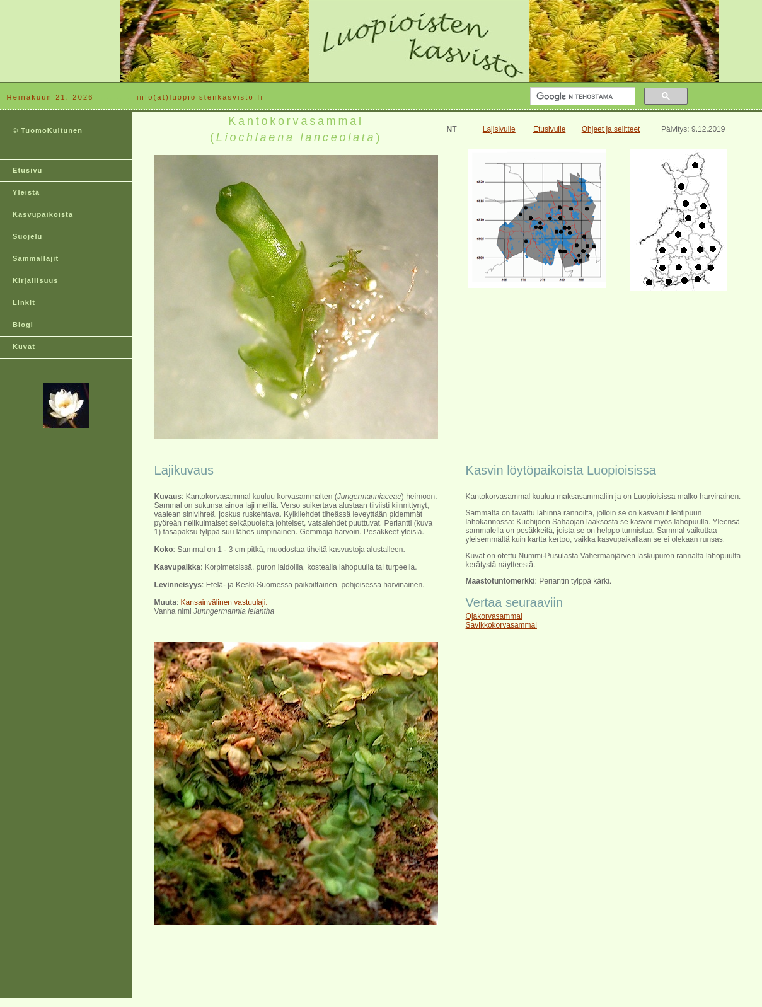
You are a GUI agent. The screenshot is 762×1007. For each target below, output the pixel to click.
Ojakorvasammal (494, 616)
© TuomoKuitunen (48, 130)
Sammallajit (36, 258)
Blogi (23, 324)
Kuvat (24, 346)
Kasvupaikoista (43, 214)
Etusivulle (549, 129)
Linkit (24, 302)
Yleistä (26, 192)
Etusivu (27, 170)
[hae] (581, 96)
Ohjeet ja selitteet (611, 129)
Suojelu (27, 236)
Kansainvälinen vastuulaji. (224, 602)
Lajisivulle (499, 129)
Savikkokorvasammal (501, 625)
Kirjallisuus (36, 280)
